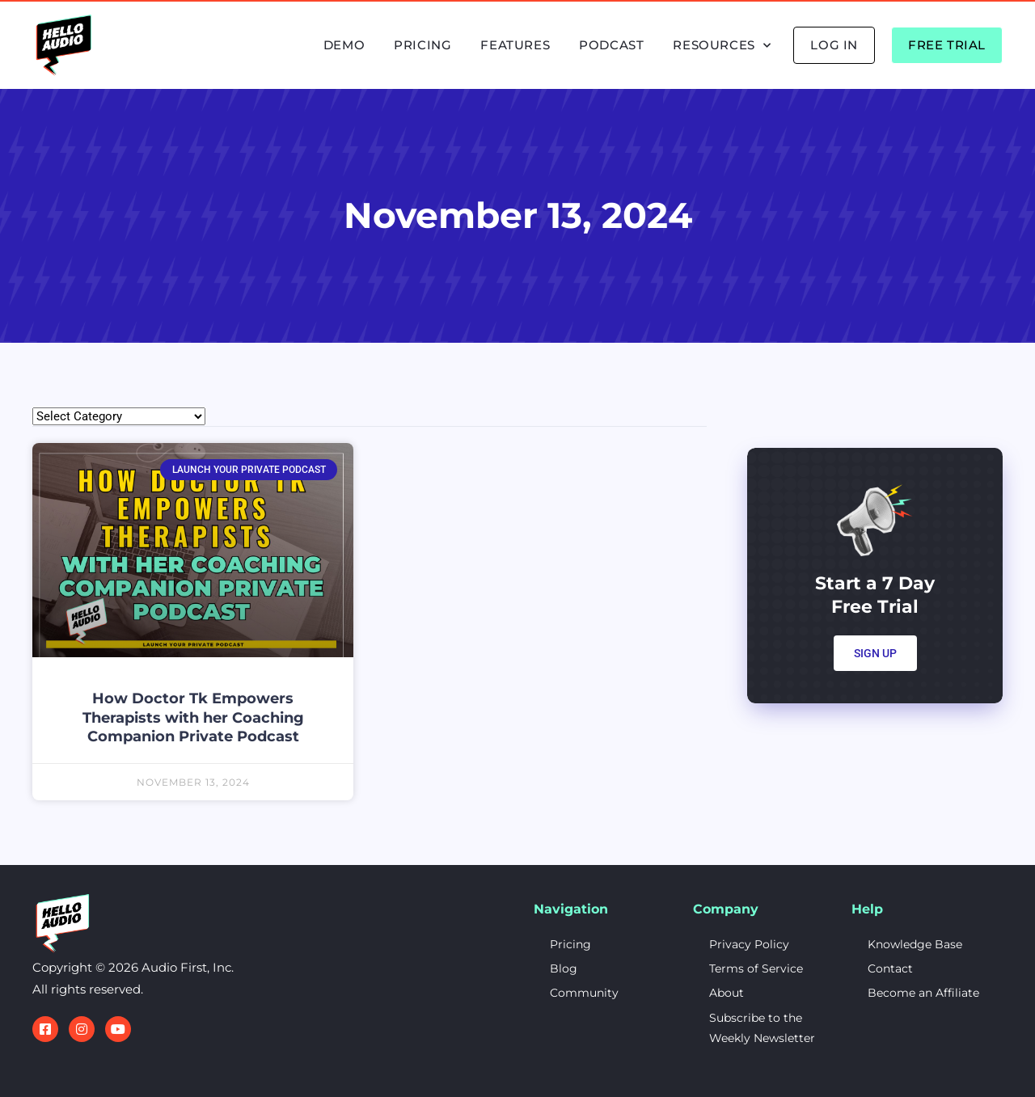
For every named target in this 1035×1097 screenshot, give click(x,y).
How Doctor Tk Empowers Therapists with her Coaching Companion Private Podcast (193, 717)
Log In (834, 45)
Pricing (422, 45)
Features (515, 45)
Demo (344, 45)
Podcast (611, 45)
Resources (722, 45)
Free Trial (947, 45)
